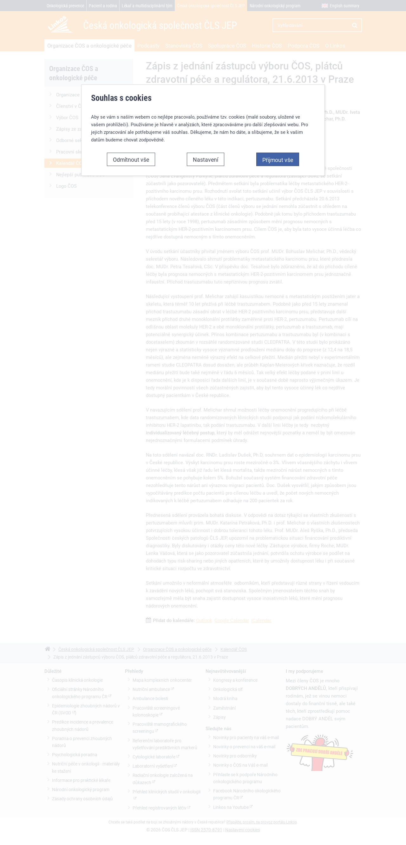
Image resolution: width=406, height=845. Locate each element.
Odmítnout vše (131, 158)
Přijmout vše (277, 158)
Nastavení (205, 158)
